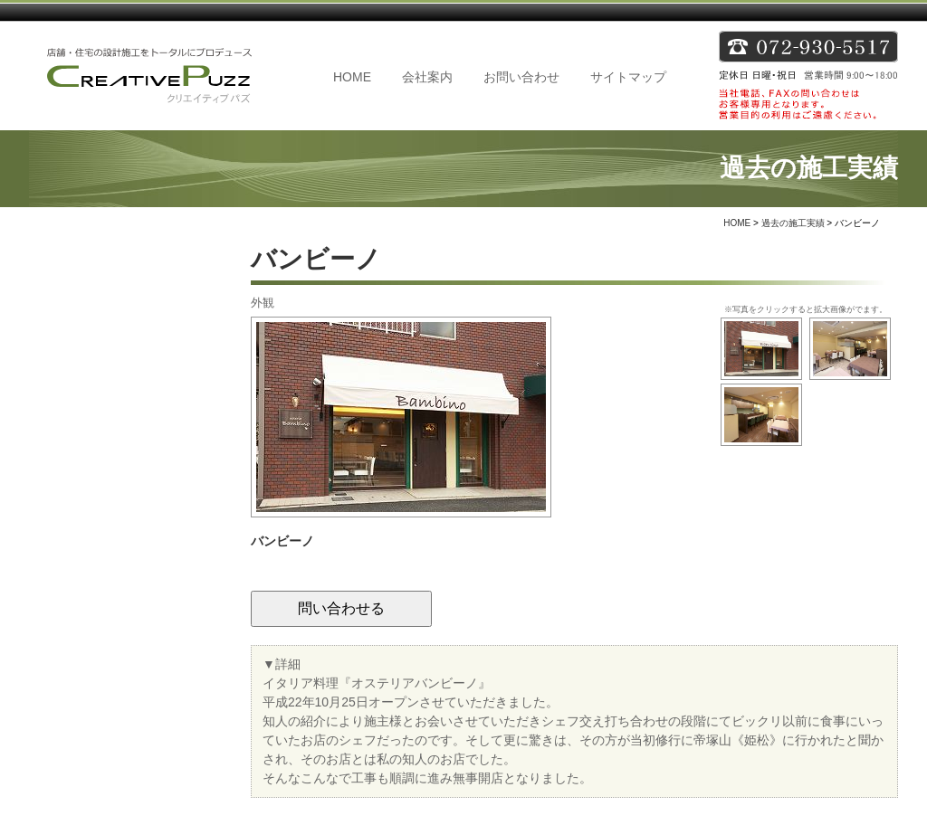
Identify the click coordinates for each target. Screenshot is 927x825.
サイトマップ (628, 77)
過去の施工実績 (793, 223)
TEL (808, 76)
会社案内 (427, 77)
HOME (352, 77)
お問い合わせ (521, 77)
